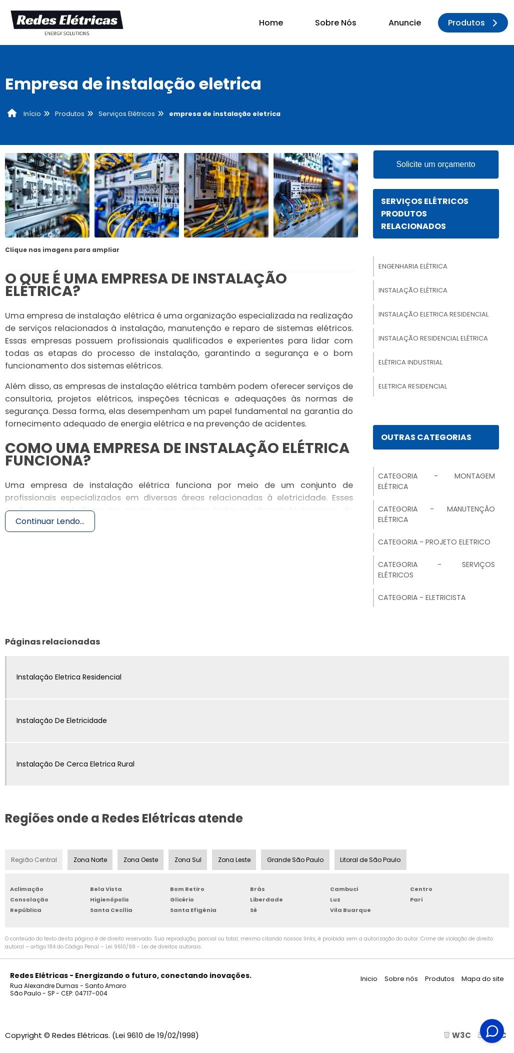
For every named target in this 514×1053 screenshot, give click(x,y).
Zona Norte (90, 861)
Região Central (34, 861)
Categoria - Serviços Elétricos (436, 571)
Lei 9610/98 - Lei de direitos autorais (153, 948)
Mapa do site (483, 981)
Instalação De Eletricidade (61, 722)
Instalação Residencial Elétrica (433, 339)
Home (271, 22)
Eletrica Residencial (412, 387)
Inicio (369, 981)
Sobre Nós (335, 22)
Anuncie (404, 22)
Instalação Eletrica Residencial (433, 315)
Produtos (474, 22)
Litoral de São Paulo (372, 861)
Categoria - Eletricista (422, 599)
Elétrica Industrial (410, 363)
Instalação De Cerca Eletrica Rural (75, 765)
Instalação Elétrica (413, 291)
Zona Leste (236, 861)
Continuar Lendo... (50, 521)
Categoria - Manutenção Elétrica (436, 516)
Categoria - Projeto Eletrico (434, 543)
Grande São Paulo (297, 861)
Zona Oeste (141, 861)
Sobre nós (401, 981)
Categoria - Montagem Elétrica (436, 482)
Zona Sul (189, 861)
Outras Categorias (426, 438)
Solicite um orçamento (435, 164)
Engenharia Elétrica (413, 267)
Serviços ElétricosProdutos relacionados (424, 214)
